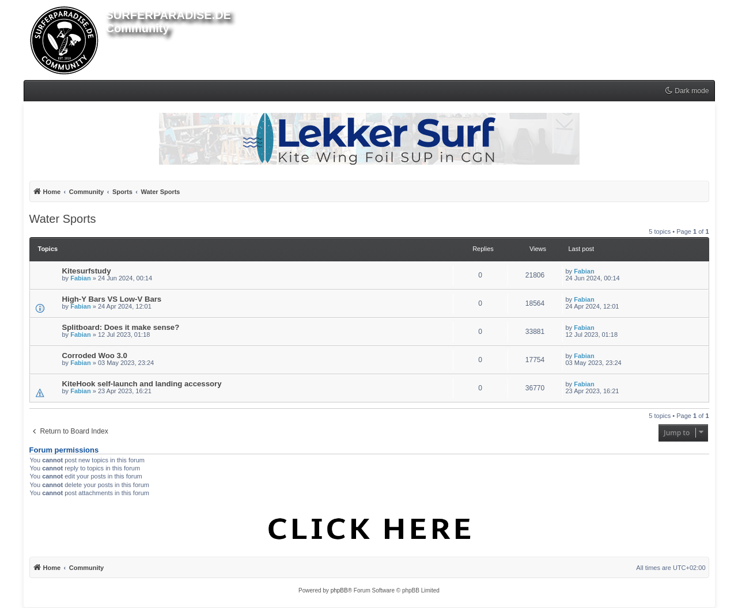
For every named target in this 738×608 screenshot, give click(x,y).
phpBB (339, 590)
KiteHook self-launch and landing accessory (142, 383)
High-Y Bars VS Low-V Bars (112, 299)
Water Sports (62, 218)
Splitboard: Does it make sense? (121, 327)
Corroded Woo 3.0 (94, 355)
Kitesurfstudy (86, 271)
